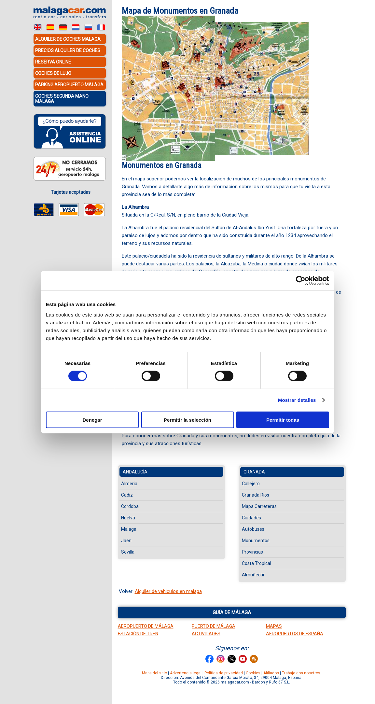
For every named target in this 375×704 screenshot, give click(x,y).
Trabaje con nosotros (301, 673)
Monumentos (256, 540)
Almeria (129, 483)
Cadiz (127, 495)
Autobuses (253, 529)
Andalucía (135, 471)
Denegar (92, 419)
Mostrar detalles (297, 400)
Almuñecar (253, 574)
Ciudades (251, 517)
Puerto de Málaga (213, 626)
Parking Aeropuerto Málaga (69, 84)
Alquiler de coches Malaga (68, 39)
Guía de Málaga (232, 612)
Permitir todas (282, 419)
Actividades (206, 633)
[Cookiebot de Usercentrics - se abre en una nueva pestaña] (300, 281)
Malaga (128, 529)
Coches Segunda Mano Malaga (62, 98)
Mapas (274, 626)
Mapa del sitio (154, 673)
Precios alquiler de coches (67, 50)
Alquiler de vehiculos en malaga (168, 591)
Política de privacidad (223, 673)
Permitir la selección (187, 419)
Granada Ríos (255, 495)
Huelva (128, 517)
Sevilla (127, 552)
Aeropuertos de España (294, 633)
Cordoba (130, 506)
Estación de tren (138, 633)
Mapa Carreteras (259, 506)
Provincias (252, 552)
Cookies (253, 673)
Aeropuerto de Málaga (146, 626)
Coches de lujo (53, 73)
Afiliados (271, 673)
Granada (254, 471)
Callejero (251, 483)
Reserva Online (53, 61)
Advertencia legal (185, 673)
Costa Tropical (256, 563)
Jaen (126, 540)
